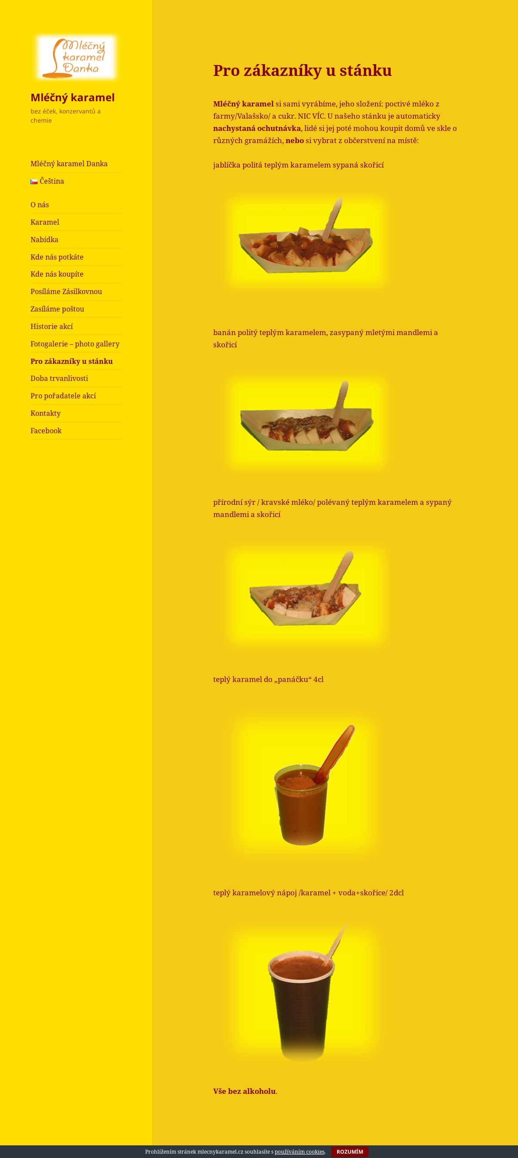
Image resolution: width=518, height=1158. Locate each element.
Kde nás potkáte (57, 257)
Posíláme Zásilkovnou (66, 291)
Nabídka (44, 239)
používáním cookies (299, 1151)
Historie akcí (52, 326)
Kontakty (46, 413)
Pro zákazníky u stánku (72, 361)
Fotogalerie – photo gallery (75, 344)
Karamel (45, 222)
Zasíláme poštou (57, 309)
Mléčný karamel (73, 97)
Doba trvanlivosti (59, 378)
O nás (40, 204)
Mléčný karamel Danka (69, 163)
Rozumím (350, 1151)
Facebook (46, 430)
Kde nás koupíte (57, 274)
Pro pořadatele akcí (63, 396)
